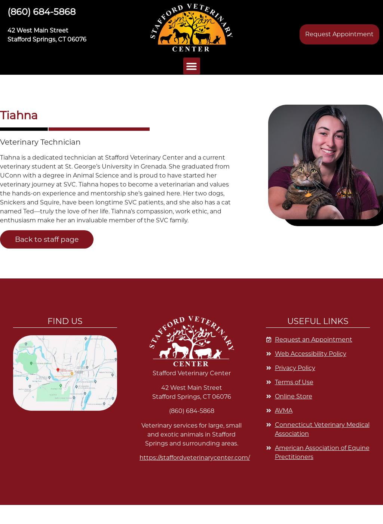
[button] (191, 28)
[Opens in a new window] (318, 396)
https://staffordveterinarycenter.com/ (195, 457)
